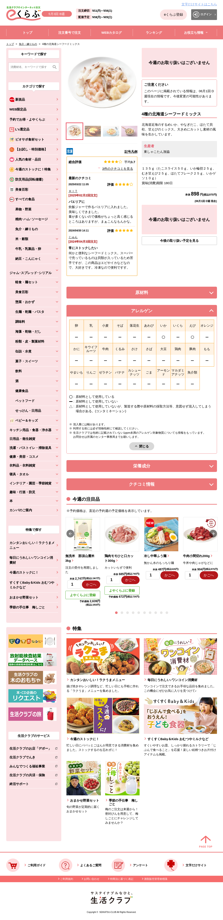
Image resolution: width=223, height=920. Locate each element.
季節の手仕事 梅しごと (27, 607)
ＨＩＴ (73, 191)
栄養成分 (150, 467)
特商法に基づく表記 (121, 878)
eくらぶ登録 (173, 14)
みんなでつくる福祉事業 (30, 767)
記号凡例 (131, 151)
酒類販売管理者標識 (155, 878)
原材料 (151, 293)
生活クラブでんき (30, 758)
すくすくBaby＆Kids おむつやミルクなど (31, 585)
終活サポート (30, 784)
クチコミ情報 (148, 485)
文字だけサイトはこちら (199, 4)
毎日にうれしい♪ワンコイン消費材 (31, 560)
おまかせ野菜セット (23, 597)
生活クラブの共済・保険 (30, 776)
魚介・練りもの (28, 44)
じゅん (73, 237)
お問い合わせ (91, 878)
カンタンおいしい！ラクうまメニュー (32, 545)
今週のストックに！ (23, 572)
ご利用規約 (66, 878)
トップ (10, 44)
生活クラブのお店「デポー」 (30, 749)
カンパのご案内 (20, 510)
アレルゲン (147, 311)
